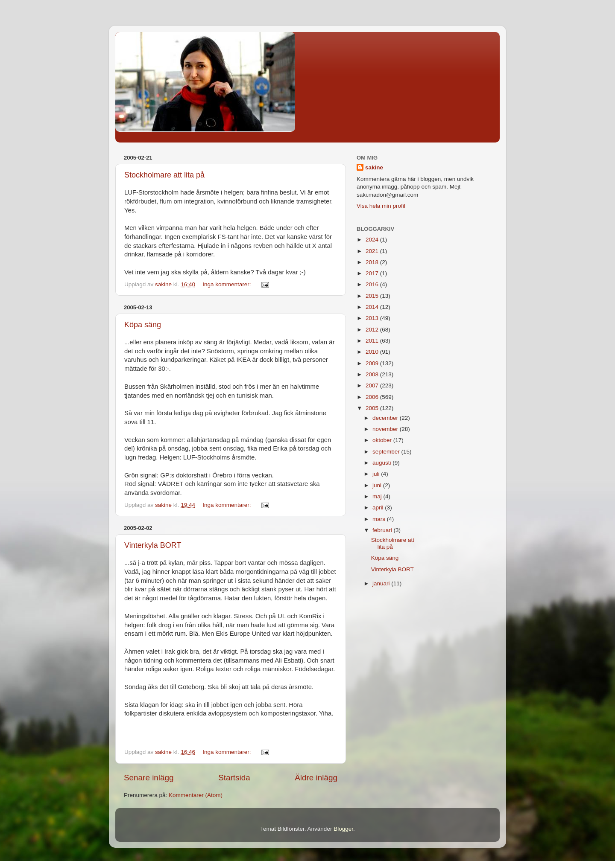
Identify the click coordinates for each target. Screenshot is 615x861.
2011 (373, 340)
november (386, 429)
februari (383, 530)
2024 (373, 239)
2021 (373, 251)
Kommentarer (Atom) (196, 795)
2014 (373, 307)
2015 (373, 296)
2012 (373, 329)
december (386, 418)
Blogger (343, 829)
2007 (373, 385)
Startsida (234, 777)
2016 (373, 284)
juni (377, 485)
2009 (373, 363)
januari (381, 583)
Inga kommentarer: (227, 284)
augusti (382, 463)
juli (376, 474)
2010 (373, 352)
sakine (374, 167)
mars (379, 519)
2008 (373, 374)
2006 (373, 397)
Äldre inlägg (316, 777)
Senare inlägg (149, 777)
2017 (373, 273)
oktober (382, 440)
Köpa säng (142, 324)
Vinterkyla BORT (152, 545)
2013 (373, 318)
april (378, 507)
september (386, 451)
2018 (373, 262)
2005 (373, 408)
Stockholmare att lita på (164, 175)
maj (378, 496)
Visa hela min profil (381, 206)
